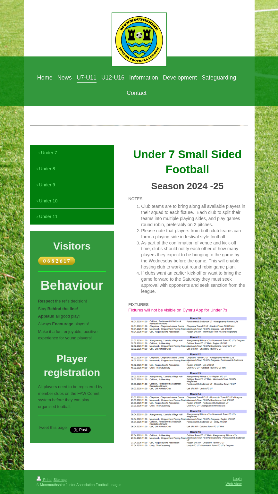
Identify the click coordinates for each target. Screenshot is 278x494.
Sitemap (60, 479)
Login (237, 479)
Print (44, 479)
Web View (234, 484)
